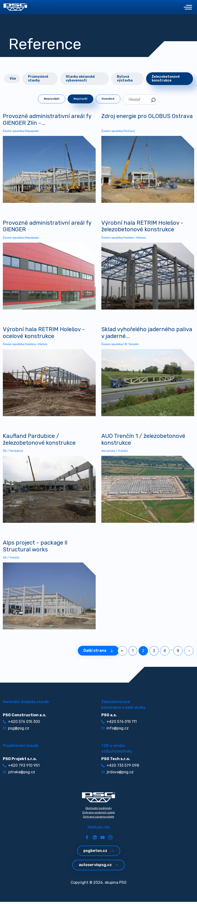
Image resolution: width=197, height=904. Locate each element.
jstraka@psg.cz (19, 774)
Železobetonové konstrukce (166, 78)
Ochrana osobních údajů (98, 814)
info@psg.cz (115, 730)
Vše (13, 79)
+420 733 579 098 (120, 767)
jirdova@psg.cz (117, 774)
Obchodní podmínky (98, 810)
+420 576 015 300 (21, 723)
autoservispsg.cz (98, 867)
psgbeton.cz (98, 853)
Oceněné (108, 98)
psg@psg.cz (16, 730)
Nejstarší (80, 98)
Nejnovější (51, 98)
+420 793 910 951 (21, 767)
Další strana (98, 653)
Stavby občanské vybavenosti (80, 78)
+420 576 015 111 (119, 723)
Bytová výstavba (125, 78)
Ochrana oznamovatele (98, 818)
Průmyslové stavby (38, 78)
